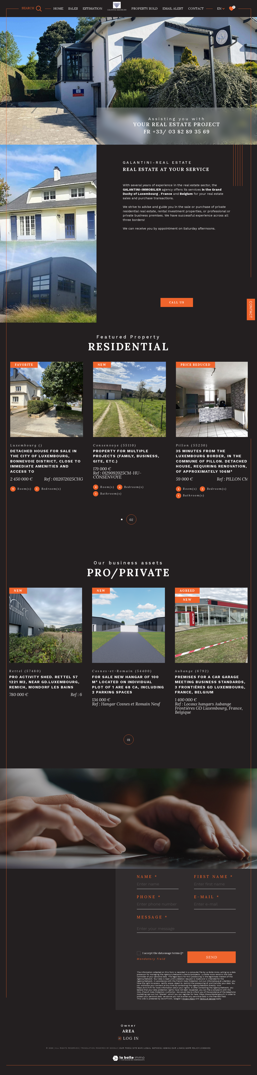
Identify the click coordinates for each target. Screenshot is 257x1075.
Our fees (125, 1052)
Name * (147, 881)
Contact (196, 8)
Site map (137, 1052)
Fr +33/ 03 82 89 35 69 (177, 131)
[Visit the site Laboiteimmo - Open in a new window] (128, 1067)
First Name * (214, 881)
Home (58, 8)
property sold (144, 8)
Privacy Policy (188, 1003)
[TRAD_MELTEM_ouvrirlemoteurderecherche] (32, 8)
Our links (178, 1052)
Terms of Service (207, 1003)
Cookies (205, 1052)
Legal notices (152, 1052)
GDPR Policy (192, 1052)
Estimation (92, 8)
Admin (166, 1052)
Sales (73, 8)
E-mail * (207, 901)
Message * (152, 921)
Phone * (149, 901)
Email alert (173, 8)
